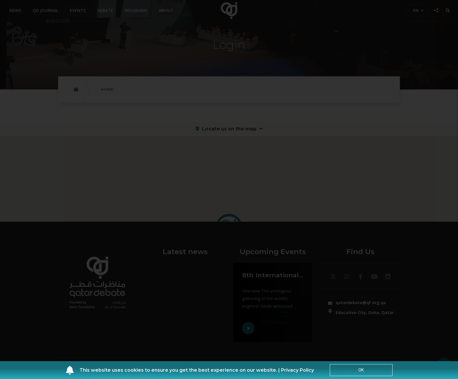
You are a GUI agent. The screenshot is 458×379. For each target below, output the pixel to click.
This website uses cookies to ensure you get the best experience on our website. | (180, 370)
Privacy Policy (297, 370)
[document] (229, 189)
